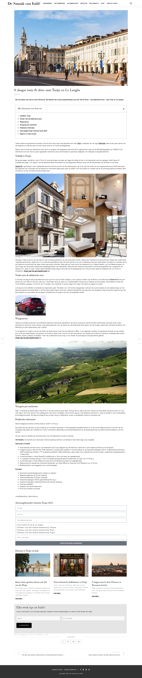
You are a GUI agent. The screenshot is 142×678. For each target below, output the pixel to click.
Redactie (24, 634)
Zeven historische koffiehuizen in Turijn (70, 582)
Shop (103, 3)
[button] (123, 109)
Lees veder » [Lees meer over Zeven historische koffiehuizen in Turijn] (57, 593)
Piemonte (102, 143)
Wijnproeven (24, 122)
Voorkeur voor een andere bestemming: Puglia (36, 533)
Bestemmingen (59, 3)
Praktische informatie (27, 128)
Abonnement (47, 3)
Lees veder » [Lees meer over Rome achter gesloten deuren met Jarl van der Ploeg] (19, 598)
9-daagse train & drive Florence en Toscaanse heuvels (106, 584)
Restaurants (94, 3)
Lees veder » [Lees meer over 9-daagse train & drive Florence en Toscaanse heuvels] (95, 596)
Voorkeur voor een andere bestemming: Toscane (36, 527)
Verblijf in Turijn (25, 116)
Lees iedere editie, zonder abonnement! (104, 655)
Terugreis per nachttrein (28, 125)
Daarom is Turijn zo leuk (28, 134)
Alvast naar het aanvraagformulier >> (37, 271)
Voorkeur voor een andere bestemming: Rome (35, 530)
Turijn (79, 143)
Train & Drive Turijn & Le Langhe (30, 525)
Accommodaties (72, 3)
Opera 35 (18, 166)
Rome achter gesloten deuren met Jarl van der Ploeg (31, 584)
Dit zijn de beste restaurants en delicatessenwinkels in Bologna (46, 655)
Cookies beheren (70, 669)
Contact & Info (112, 3)
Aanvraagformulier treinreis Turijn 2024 (33, 131)
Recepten (83, 3)
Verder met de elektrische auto (31, 119)
